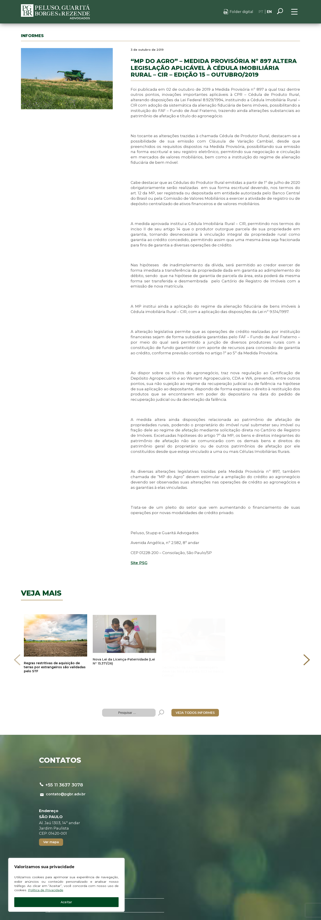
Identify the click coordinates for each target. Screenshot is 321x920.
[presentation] (18, 651)
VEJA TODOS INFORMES (195, 689)
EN (267, 12)
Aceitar (58, 901)
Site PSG (133, 564)
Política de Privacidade (46, 889)
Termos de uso (216, 901)
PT (259, 12)
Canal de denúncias (175, 901)
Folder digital (239, 12)
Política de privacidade (126, 901)
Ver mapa (54, 820)
